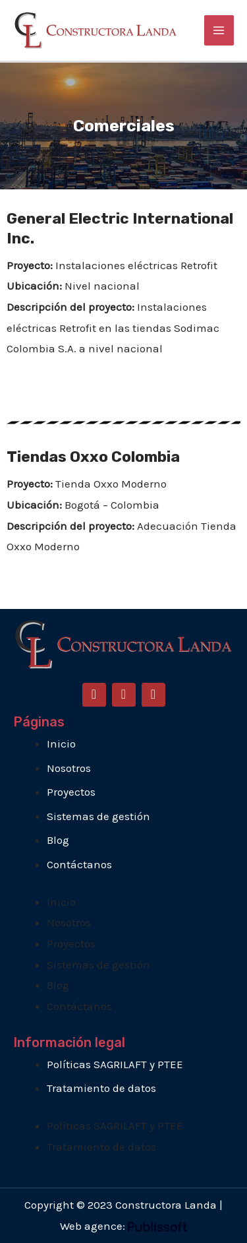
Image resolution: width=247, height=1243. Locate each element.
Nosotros (69, 768)
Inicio (61, 743)
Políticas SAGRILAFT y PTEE (115, 1064)
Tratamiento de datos (101, 1088)
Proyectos (71, 791)
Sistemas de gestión (98, 816)
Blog (58, 839)
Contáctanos (79, 864)
